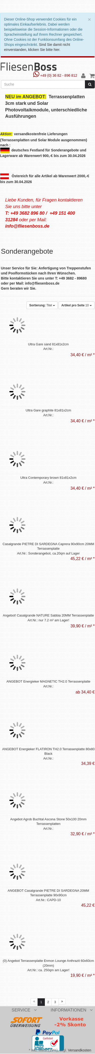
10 (76, 305)
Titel (42, 305)
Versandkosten (79, 1050)
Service (24, 1010)
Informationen (72, 1010)
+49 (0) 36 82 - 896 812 (55, 75)
